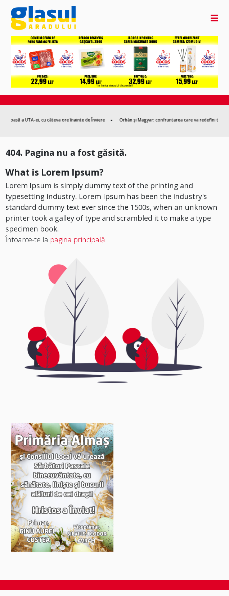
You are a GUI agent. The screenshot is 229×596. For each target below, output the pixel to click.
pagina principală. (78, 239)
